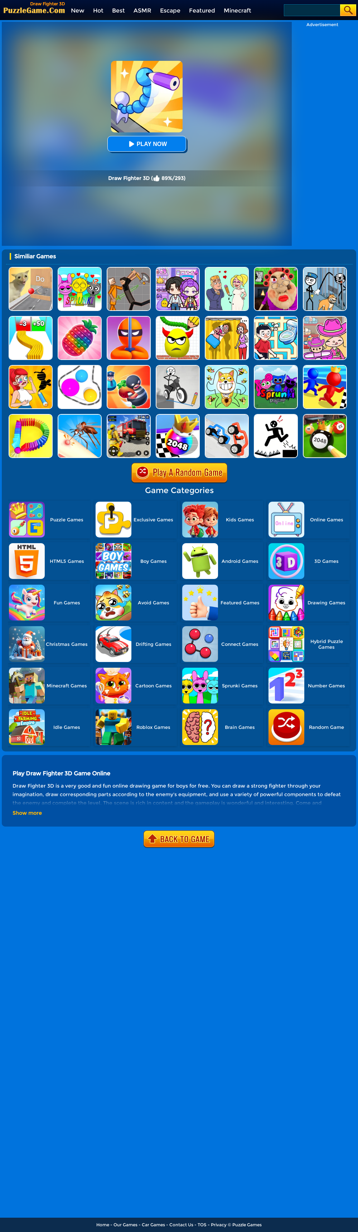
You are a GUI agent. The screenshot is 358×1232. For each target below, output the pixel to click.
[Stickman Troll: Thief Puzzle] (325, 269)
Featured (202, 10)
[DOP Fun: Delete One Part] (227, 318)
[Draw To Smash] (178, 318)
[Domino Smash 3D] (31, 416)
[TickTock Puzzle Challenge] (31, 269)
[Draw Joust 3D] (227, 416)
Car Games (153, 1224)
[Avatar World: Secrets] (178, 269)
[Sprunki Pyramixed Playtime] (276, 367)
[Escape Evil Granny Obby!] (276, 269)
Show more (27, 813)
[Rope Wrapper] (80, 367)
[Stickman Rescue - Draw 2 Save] (276, 416)
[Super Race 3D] (325, 367)
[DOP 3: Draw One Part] (31, 367)
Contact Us (181, 1224)
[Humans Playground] (129, 269)
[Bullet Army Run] (31, 318)
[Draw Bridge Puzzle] (178, 367)
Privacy (219, 1224)
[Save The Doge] (227, 367)
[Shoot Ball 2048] (178, 416)
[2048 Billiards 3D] (325, 416)
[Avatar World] (325, 318)
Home (102, 1224)
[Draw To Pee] (276, 318)
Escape (170, 10)
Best (118, 10)
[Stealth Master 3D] (129, 318)
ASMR (142, 10)
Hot (98, 10)
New (77, 10)
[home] (34, 10)
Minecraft (237, 10)
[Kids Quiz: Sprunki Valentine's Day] (80, 269)
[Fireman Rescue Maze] (129, 416)
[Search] (311, 10)
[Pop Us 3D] (80, 318)
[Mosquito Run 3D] (80, 416)
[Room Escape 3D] (129, 367)
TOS (202, 1224)
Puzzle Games (247, 1224)
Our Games (125, 1224)
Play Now (147, 144)
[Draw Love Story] (227, 269)
